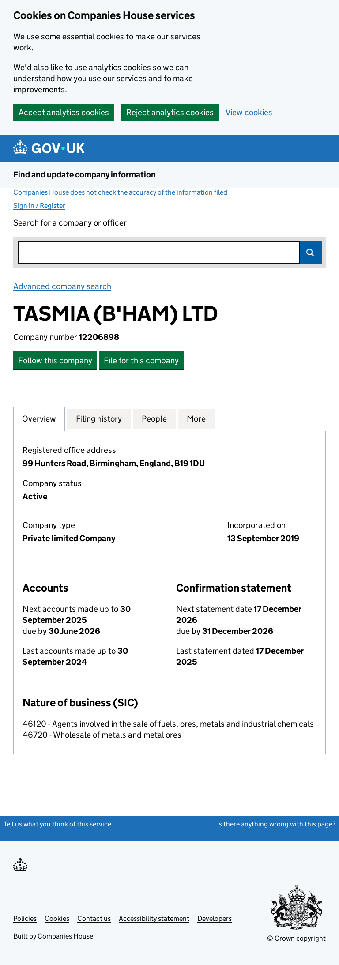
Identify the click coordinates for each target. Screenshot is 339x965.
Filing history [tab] (99, 418)
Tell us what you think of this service (57, 824)
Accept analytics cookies (64, 112)
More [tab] (196, 418)
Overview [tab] (39, 418)
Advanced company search (62, 286)
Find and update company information (84, 175)
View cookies (249, 112)
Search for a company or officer (70, 223)
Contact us (94, 918)
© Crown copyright (296, 938)
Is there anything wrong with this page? (276, 824)
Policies (25, 918)
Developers (214, 918)
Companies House (65, 936)
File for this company (141, 360)
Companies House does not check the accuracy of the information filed (120, 192)
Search (311, 252)
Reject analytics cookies (170, 112)
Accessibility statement (154, 918)
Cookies (57, 918)
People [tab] (154, 418)
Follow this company (55, 360)
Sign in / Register (39, 205)
